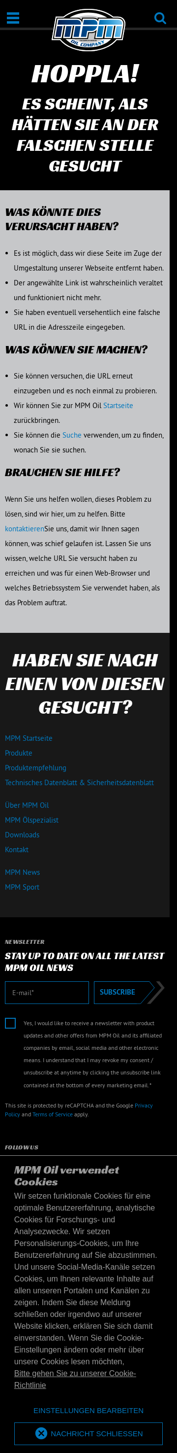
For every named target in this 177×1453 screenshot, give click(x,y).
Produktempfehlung (35, 767)
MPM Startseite (29, 738)
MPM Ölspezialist (32, 820)
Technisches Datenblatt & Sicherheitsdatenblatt (79, 782)
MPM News (22, 872)
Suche (72, 435)
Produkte (18, 753)
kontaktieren (24, 528)
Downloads (22, 834)
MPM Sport (22, 887)
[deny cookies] (88, 1410)
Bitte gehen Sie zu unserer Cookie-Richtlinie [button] (75, 1379)
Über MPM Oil (27, 805)
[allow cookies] (88, 1434)
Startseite (118, 405)
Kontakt (17, 849)
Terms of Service (52, 1114)
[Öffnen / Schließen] (13, 18)
